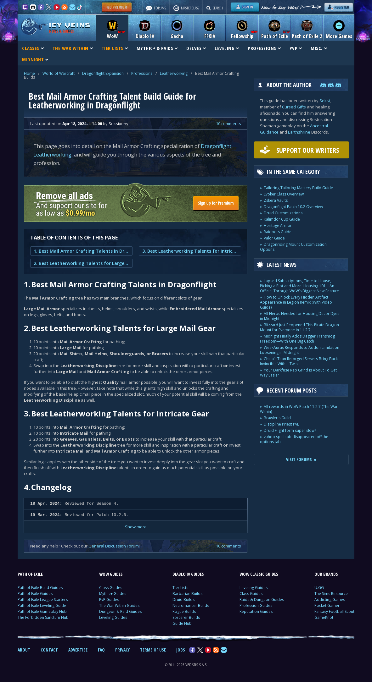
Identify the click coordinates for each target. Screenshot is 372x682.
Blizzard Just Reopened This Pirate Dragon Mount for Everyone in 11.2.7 (299, 327)
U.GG (319, 587)
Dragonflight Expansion (103, 73)
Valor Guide (274, 238)
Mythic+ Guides (112, 593)
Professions (141, 73)
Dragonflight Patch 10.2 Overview (293, 206)
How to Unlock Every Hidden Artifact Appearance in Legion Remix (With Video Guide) (296, 302)
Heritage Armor (278, 225)
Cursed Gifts (294, 107)
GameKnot (323, 617)
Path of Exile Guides (35, 593)
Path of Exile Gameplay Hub (42, 611)
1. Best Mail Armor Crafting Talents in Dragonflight (81, 251)
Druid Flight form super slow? (290, 430)
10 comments (228, 123)
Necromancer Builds (190, 605)
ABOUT (24, 650)
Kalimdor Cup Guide (282, 219)
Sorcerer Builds (186, 617)
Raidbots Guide (277, 231)
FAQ (101, 650)
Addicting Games (329, 599)
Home (29, 73)
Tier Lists (180, 587)
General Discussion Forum (113, 546)
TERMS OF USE (153, 650)
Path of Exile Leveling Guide (42, 605)
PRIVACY (122, 650)
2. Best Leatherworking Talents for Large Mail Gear (81, 263)
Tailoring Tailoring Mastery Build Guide (298, 187)
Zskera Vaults (276, 200)
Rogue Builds (184, 611)
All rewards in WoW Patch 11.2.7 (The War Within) (299, 409)
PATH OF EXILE (30, 574)
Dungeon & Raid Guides (120, 611)
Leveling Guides (113, 617)
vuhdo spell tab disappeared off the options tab (294, 439)
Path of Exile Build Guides (40, 587)
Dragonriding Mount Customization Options (293, 247)
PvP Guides (109, 599)
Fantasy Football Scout (334, 611)
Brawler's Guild (277, 418)
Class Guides (110, 587)
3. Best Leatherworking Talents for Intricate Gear (190, 251)
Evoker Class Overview (284, 194)
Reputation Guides (256, 611)
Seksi (324, 100)
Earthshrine (299, 132)
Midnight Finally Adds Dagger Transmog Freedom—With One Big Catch (297, 338)
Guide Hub (182, 623)
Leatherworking (174, 73)
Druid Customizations (283, 213)
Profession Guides (256, 605)
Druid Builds (183, 599)
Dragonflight (216, 146)
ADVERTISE (77, 650)
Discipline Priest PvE (281, 424)
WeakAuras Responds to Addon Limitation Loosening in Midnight (299, 350)
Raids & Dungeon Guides (262, 599)
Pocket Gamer (327, 605)
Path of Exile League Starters (43, 599)
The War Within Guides (119, 605)
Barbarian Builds (187, 593)
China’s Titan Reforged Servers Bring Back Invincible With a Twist (299, 361)
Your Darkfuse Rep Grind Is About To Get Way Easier (298, 372)
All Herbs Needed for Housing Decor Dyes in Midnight (299, 316)
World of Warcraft (58, 73)
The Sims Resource (331, 593)
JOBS (180, 650)
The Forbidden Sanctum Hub (43, 617)
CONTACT (49, 650)
